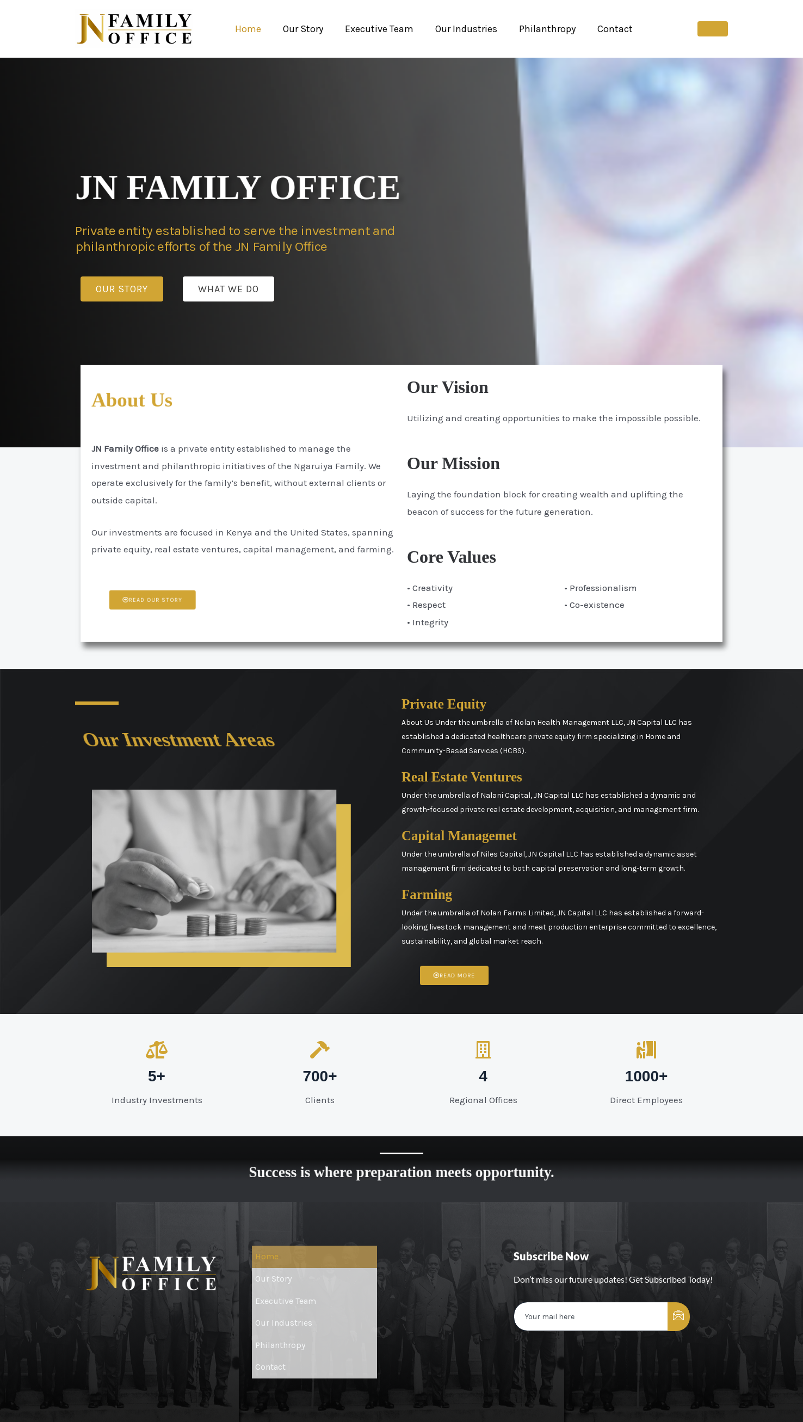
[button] (712, 28)
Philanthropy (537, 29)
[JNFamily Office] (134, 27)
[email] (591, 1317)
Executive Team (373, 29)
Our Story (300, 29)
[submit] (679, 1316)
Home (247, 29)
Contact (603, 29)
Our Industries (459, 29)
